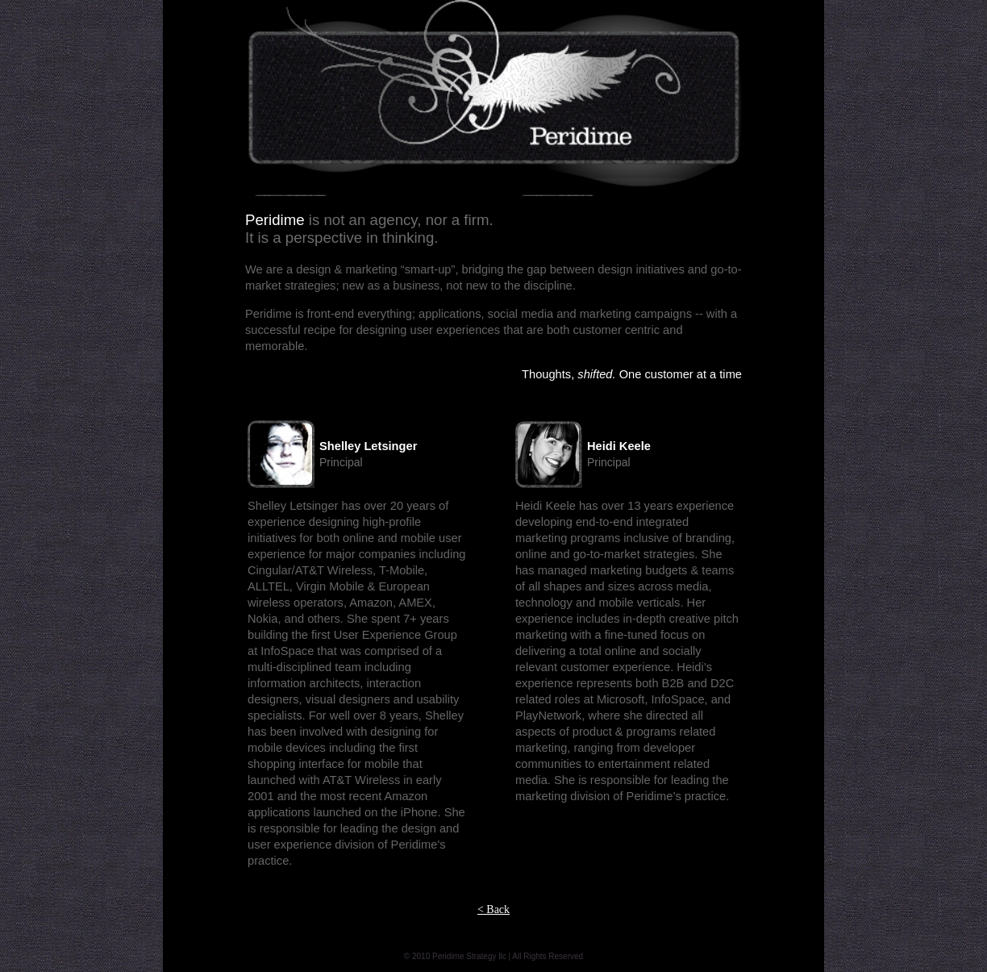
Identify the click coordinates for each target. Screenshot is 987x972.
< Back (493, 909)
